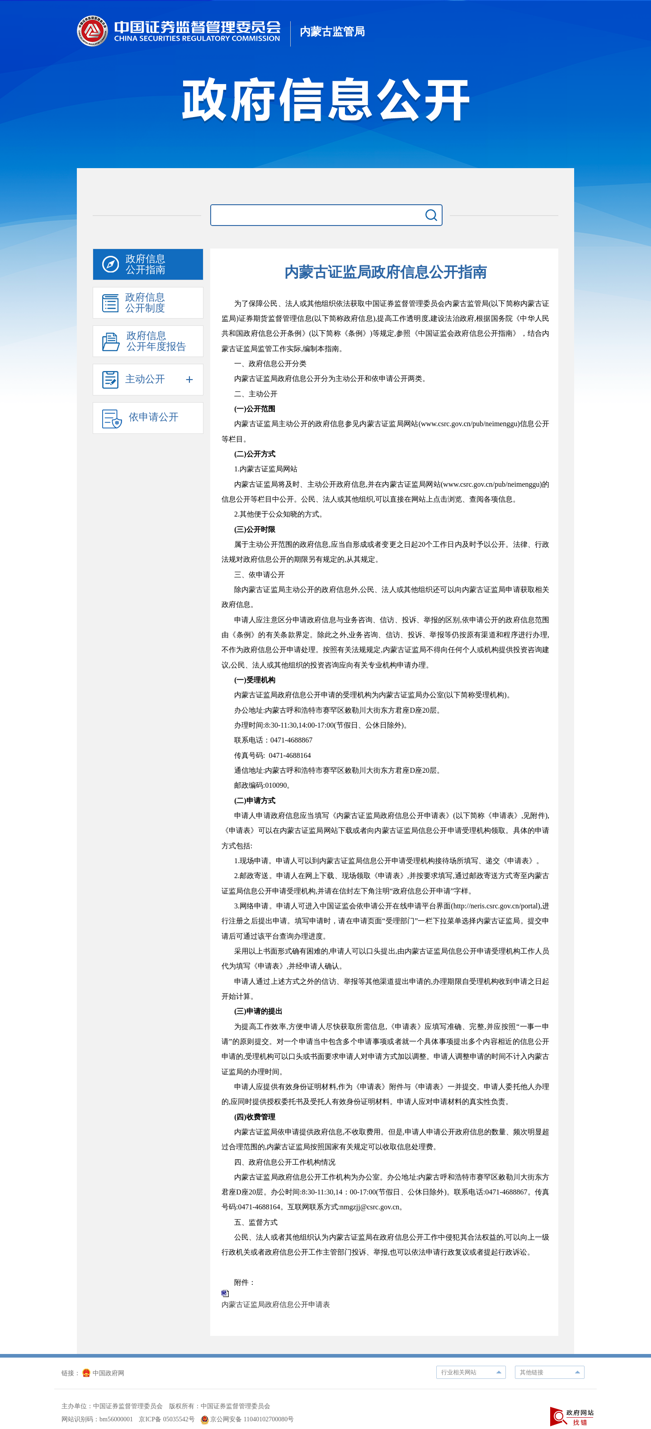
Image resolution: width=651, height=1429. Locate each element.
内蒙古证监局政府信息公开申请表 (276, 1304)
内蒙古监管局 (332, 31)
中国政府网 (103, 1373)
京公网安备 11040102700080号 (247, 1419)
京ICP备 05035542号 (166, 1419)
